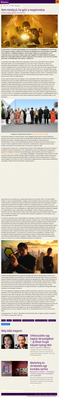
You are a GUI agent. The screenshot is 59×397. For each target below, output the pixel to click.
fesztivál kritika (17, 320)
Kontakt (14, 391)
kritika (3, 320)
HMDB (40, 394)
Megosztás (5, 324)
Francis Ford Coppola (41, 320)
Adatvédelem (19, 391)
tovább (33, 357)
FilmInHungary (44, 394)
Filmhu (36, 394)
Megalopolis (52, 320)
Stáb (2, 391)
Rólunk (10, 391)
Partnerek (6, 391)
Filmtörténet (51, 394)
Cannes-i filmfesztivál (28, 320)
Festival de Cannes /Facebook (40, 134)
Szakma (55, 394)
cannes (9, 320)
